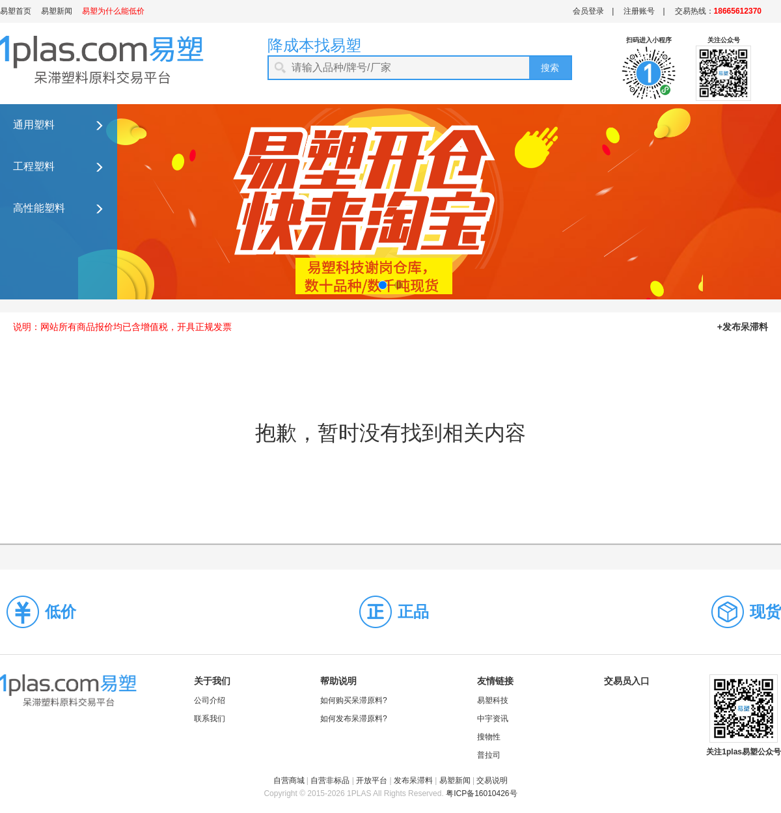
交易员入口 (627, 681)
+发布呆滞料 (742, 327)
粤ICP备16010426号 (481, 793)
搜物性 (488, 736)
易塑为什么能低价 (113, 11)
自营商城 (289, 780)
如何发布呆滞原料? (353, 718)
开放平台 (371, 780)
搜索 (550, 67)
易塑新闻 (56, 11)
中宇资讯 (492, 718)
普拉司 (488, 755)
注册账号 (639, 11)
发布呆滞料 (413, 780)
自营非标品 (329, 780)
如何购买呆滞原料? (353, 700)
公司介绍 (209, 700)
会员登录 (588, 11)
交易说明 (492, 780)
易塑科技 (492, 700)
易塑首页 (15, 11)
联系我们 (209, 718)
